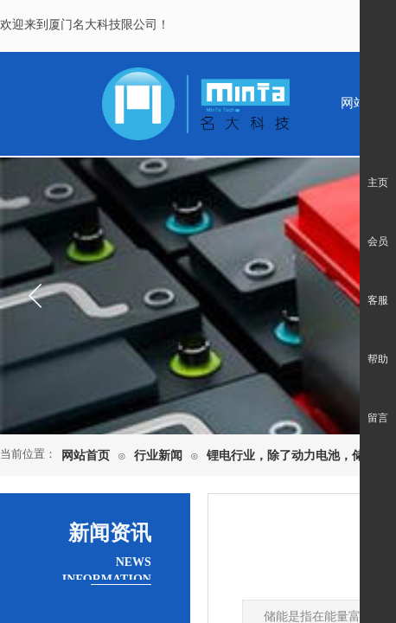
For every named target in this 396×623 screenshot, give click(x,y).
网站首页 (85, 455)
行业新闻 (158, 455)
